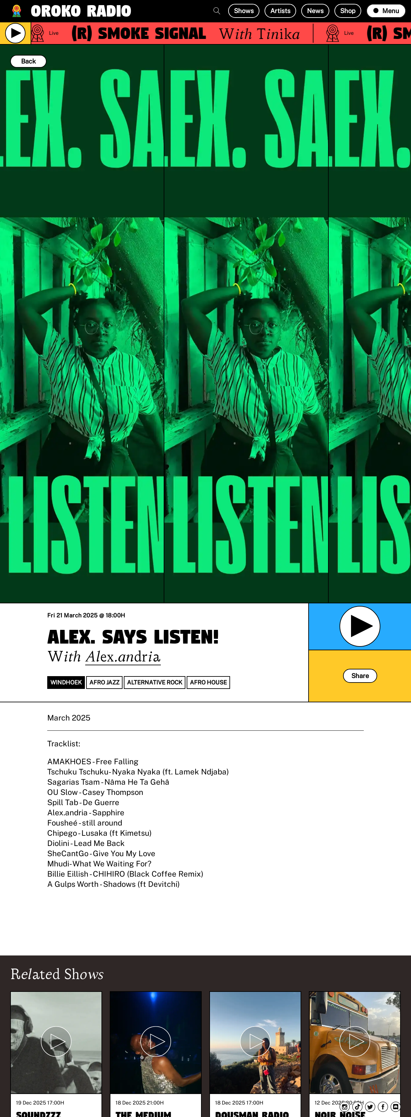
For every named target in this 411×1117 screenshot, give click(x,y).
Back (28, 61)
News (315, 11)
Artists (280, 11)
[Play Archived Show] (360, 626)
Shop (347, 11)
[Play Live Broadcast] (15, 33)
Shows (244, 11)
